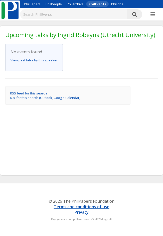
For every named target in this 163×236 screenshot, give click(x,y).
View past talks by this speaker (34, 60)
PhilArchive (75, 4)
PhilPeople (54, 4)
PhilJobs (117, 4)
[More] (152, 14)
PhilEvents (97, 4)
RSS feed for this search (28, 93)
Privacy (82, 212)
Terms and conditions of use (81, 206)
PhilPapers (32, 4)
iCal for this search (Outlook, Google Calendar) (45, 97)
